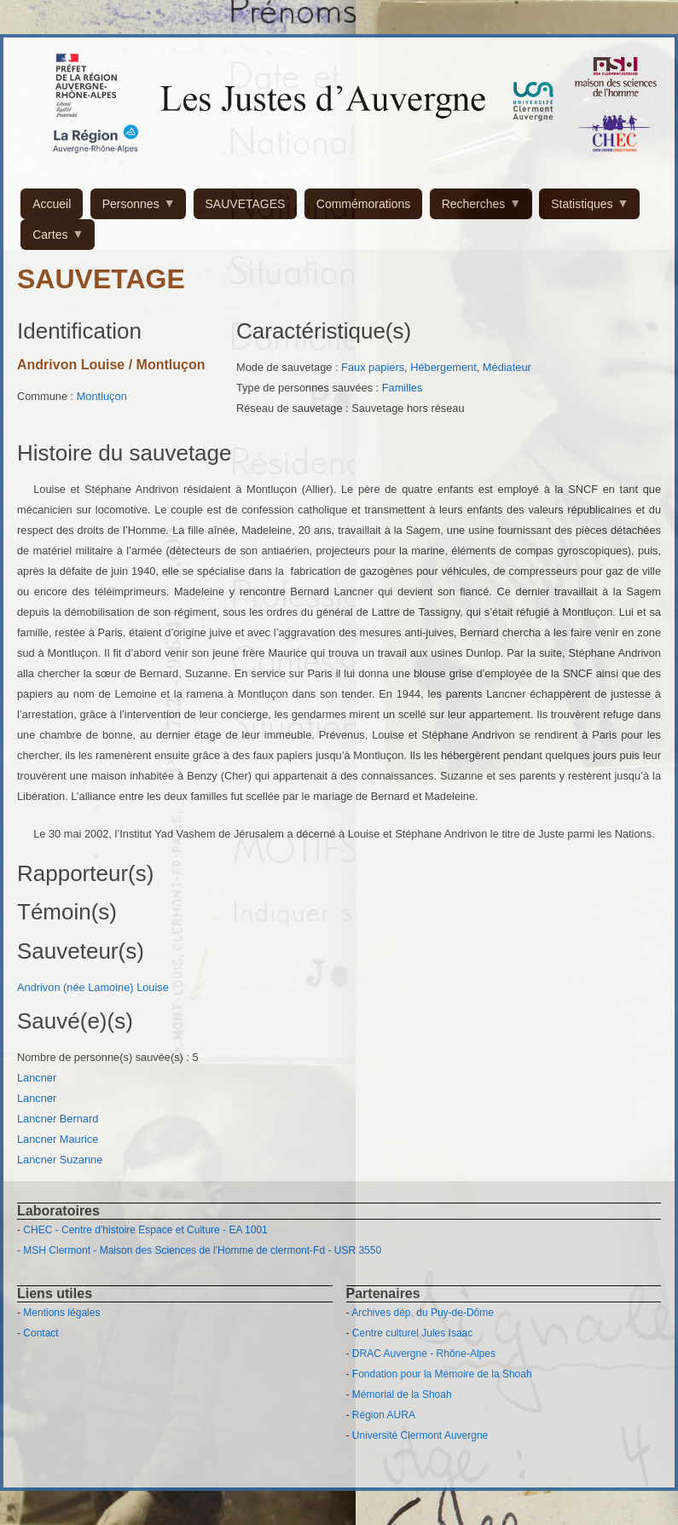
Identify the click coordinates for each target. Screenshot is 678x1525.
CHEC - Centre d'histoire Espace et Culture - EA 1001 (145, 1230)
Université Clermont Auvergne (420, 1435)
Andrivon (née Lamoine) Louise (93, 987)
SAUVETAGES (246, 204)
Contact (40, 1333)
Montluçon (102, 396)
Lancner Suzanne (59, 1159)
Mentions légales (61, 1313)
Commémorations (363, 204)
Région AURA (383, 1415)
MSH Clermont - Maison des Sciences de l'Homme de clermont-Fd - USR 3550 (202, 1250)
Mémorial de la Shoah (402, 1394)
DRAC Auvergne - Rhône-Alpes (423, 1354)
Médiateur (507, 367)
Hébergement (443, 367)
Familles (402, 387)
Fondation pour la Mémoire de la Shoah (442, 1374)
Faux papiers (372, 367)
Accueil (51, 204)
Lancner (38, 1077)
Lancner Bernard (57, 1118)
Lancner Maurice (57, 1139)
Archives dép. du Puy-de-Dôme (422, 1313)
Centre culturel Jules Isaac (412, 1333)
